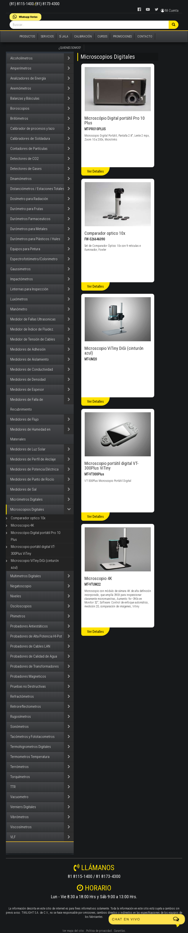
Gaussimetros (20, 269)
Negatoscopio (20, 586)
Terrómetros (19, 767)
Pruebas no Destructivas (28, 686)
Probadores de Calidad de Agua (33, 656)
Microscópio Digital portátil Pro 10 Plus (35, 536)
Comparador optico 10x (28, 518)
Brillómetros (19, 118)
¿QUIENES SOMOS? (70, 47)
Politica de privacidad (99, 931)
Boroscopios (19, 108)
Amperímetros (20, 68)
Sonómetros (19, 726)
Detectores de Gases (26, 168)
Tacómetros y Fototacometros (32, 736)
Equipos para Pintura (25, 249)
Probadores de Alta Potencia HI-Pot (36, 636)
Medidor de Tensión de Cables (32, 339)
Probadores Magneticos (28, 676)
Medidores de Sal (23, 489)
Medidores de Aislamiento (29, 359)
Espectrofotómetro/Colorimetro (34, 259)
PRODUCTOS (27, 36)
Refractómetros (22, 696)
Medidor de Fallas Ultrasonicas (33, 319)
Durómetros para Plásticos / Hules (35, 239)
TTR (13, 787)
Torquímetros (20, 777)
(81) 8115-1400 (22, 3)
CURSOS (102, 36)
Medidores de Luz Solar (28, 449)
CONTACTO (144, 36)
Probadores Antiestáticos (29, 626)
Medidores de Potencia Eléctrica (34, 469)
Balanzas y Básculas (24, 98)
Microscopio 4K (22, 525)
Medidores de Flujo (24, 419)
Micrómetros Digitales (26, 499)
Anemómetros (20, 88)
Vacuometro (19, 797)
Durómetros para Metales (28, 229)
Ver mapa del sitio (73, 931)
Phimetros (17, 616)
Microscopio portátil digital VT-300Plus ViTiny (33, 550)
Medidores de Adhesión (28, 349)
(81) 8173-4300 (47, 3)
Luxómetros (19, 299)
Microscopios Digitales (27, 509)
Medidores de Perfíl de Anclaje (33, 459)
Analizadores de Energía (28, 78)
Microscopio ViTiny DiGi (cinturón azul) (35, 564)
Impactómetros (21, 279)
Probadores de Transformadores (34, 666)
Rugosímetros (20, 716)
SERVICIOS (47, 36)
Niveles (15, 596)
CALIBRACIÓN (83, 36)
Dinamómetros (21, 179)
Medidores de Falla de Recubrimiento (26, 404)
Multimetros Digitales (25, 576)
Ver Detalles (95, 171)
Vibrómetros (19, 817)
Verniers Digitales (23, 807)
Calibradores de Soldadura (30, 138)
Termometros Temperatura (29, 757)
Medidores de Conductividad (31, 369)
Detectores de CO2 (24, 158)
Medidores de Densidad (28, 379)
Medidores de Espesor (27, 389)
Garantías (119, 931)
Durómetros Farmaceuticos (30, 219)
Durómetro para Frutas (26, 209)
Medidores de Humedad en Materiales (30, 434)
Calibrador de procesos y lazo (32, 128)
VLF (13, 837)
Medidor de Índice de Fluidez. (32, 329)
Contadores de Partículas (28, 148)
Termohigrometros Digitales (30, 746)
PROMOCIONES (122, 36)
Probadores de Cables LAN (30, 646)
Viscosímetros (21, 827)
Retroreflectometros (25, 706)
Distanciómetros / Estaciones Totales (37, 189)
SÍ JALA (63, 36)
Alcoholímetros (21, 58)
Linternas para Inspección (29, 289)
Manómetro (18, 309)
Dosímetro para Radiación (29, 199)
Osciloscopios (21, 606)
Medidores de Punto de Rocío (32, 479)
